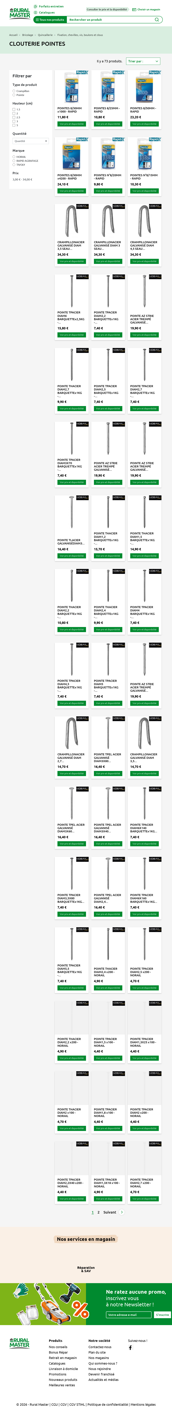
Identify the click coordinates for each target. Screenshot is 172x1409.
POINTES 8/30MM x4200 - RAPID (69, 176)
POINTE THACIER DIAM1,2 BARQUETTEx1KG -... (106, 538)
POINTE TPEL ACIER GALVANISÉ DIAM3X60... (71, 828)
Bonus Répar (58, 1352)
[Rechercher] (114, 19)
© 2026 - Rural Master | (33, 1404)
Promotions (57, 1374)
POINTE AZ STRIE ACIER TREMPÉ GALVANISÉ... (142, 319)
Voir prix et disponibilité (72, 124)
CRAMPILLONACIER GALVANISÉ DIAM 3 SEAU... (107, 245)
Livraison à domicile (63, 1369)
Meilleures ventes (62, 1385)
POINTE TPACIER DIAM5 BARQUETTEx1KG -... (106, 685)
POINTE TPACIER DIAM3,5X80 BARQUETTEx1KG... (70, 898)
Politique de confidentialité (107, 1404)
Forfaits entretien (48, 6)
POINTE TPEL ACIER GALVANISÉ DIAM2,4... (107, 898)
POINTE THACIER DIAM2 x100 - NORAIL (69, 1113)
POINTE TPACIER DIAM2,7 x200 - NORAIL (141, 1183)
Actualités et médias (103, 1380)
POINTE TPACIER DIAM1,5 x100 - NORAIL (105, 1042)
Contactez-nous (99, 1347)
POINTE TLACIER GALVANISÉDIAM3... (71, 541)
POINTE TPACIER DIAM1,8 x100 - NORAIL (105, 1113)
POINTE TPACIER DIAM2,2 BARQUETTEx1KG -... (106, 317)
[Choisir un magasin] (146, 9)
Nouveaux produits (63, 1380)
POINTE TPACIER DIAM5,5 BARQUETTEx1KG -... (69, 970)
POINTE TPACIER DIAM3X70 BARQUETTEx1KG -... (69, 464)
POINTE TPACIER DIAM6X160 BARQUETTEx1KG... (143, 898)
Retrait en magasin (63, 1358)
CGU (54, 1404)
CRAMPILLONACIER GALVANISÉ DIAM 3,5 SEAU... (71, 245)
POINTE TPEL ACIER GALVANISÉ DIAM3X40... (107, 828)
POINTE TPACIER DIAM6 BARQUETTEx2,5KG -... (70, 317)
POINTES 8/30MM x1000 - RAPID (69, 109)
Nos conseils (58, 1347)
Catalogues (44, 12)
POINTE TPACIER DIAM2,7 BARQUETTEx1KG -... (142, 391)
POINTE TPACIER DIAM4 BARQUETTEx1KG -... (142, 612)
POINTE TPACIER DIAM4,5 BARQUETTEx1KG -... (69, 685)
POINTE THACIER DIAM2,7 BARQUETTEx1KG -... (69, 391)
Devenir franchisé (101, 1374)
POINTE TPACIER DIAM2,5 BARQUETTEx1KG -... (106, 391)
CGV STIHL (77, 1404)
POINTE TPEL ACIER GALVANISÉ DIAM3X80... (107, 758)
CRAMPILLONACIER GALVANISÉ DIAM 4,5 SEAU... (143, 245)
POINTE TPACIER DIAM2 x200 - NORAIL (141, 1113)
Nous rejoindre (99, 1369)
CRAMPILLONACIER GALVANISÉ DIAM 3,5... (143, 758)
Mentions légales (143, 1404)
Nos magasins (98, 1358)
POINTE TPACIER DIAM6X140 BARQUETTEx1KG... (143, 828)
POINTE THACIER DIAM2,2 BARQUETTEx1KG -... (69, 612)
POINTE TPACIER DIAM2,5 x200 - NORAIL (141, 972)
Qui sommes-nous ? (102, 1363)
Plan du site (97, 1352)
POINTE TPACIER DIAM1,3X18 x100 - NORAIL (107, 1183)
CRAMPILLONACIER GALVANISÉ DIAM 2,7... (71, 758)
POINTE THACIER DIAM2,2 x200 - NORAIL (69, 1042)
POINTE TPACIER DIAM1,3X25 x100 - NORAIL (143, 1042)
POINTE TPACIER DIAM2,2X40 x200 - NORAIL (70, 1183)
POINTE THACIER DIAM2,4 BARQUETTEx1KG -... (106, 612)
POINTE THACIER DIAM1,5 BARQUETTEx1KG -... (142, 538)
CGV (63, 1404)
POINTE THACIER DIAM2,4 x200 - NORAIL (105, 972)
